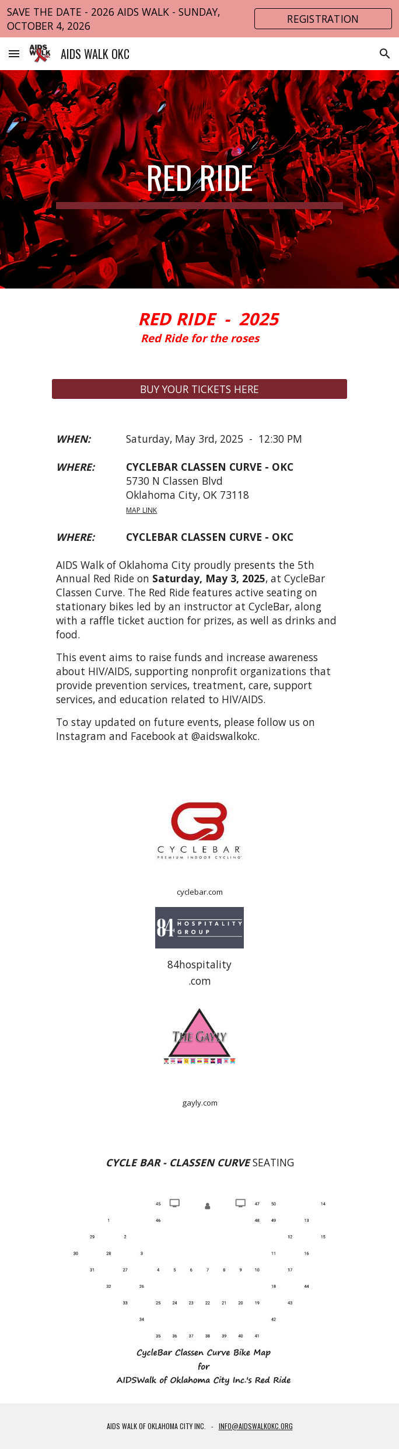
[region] (199, 18)
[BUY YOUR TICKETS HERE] (199, 389)
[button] (14, 53)
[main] (199, 179)
